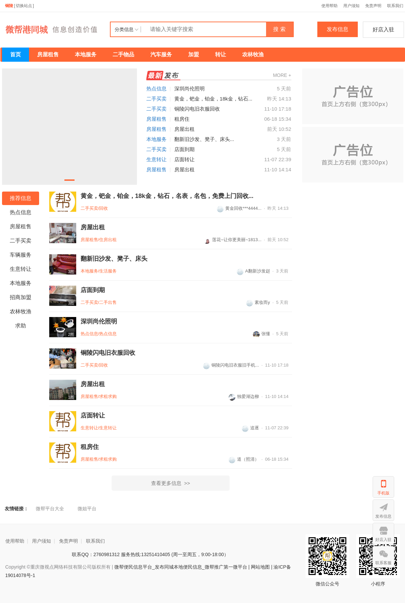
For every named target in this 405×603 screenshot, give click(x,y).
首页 (15, 54)
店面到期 (184, 149)
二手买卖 (156, 99)
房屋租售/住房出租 (99, 239)
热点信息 (156, 88)
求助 (20, 325)
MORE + (282, 75)
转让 (220, 54)
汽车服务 (161, 54)
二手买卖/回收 (94, 208)
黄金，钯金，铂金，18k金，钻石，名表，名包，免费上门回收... (167, 196)
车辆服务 (20, 255)
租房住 (182, 119)
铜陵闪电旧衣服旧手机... (231, 365)
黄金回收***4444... (239, 208)
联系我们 (95, 541)
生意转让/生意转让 (99, 427)
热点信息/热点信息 (99, 333)
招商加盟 (20, 297)
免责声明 (373, 5)
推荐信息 (20, 198)
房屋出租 (184, 129)
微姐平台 (87, 508)
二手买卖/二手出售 (99, 302)
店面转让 (184, 159)
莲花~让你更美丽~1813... (232, 239)
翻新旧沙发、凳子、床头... (204, 139)
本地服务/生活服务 (99, 271)
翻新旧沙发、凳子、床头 (114, 258)
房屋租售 (48, 54)
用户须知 (351, 5)
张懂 (261, 333)
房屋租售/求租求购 (99, 396)
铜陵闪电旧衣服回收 (197, 109)
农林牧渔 (253, 54)
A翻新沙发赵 (253, 271)
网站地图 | (261, 567)
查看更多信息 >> (170, 483)
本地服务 (85, 54)
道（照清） (244, 459)
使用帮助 (329, 5)
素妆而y (258, 302)
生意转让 (156, 159)
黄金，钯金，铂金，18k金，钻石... (213, 99)
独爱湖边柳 (244, 396)
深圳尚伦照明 (189, 88)
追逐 (250, 427)
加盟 (193, 54)
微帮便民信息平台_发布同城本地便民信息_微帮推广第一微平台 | (181, 567)
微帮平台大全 (50, 508)
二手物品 (123, 54)
